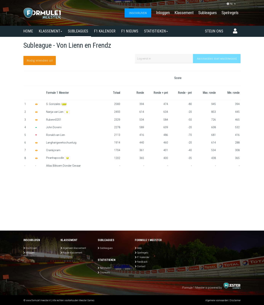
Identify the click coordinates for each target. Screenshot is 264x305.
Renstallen (105, 267)
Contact (141, 266)
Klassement (184, 12)
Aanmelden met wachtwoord (217, 58)
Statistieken (156, 31)
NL (231, 3)
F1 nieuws (129, 31)
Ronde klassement (72, 252)
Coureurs (105, 272)
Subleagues (207, 12)
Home (28, 31)
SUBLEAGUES (78, 31)
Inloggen (163, 12)
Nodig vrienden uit (40, 60)
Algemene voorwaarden (216, 300)
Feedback (142, 261)
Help (139, 248)
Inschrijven (31, 248)
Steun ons (214, 31)
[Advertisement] (132, 198)
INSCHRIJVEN (138, 12)
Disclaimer (235, 300)
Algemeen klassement (74, 248)
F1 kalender (104, 31)
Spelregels (230, 12)
